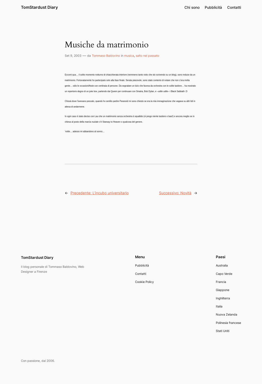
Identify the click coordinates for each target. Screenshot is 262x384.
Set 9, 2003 (73, 55)
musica (129, 55)
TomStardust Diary (39, 7)
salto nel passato (147, 55)
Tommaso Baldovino (106, 55)
